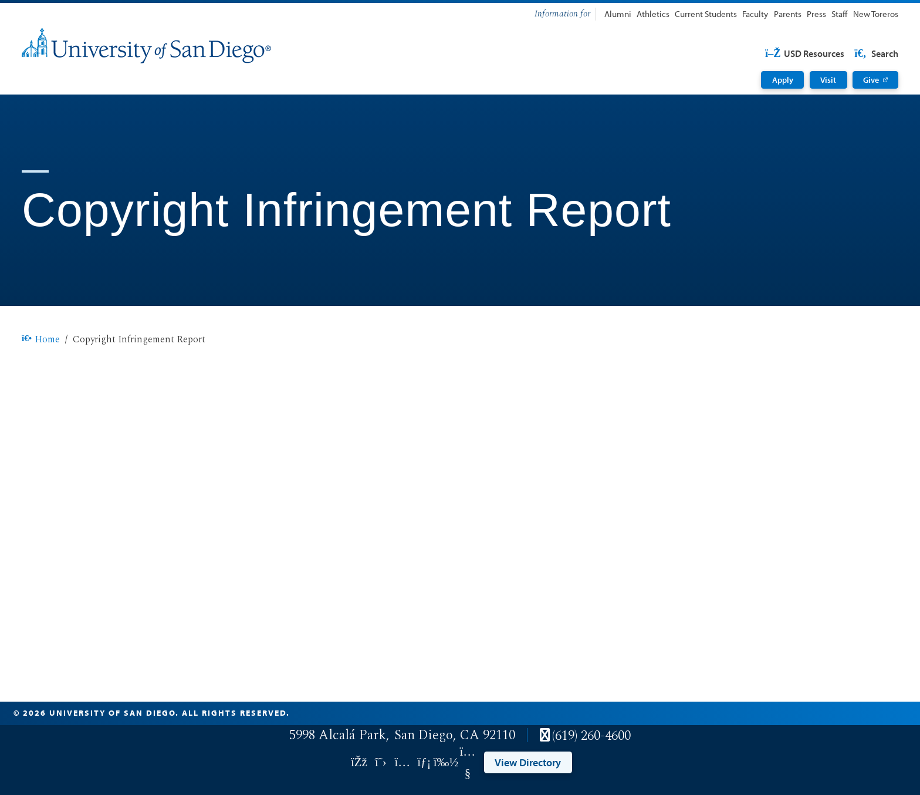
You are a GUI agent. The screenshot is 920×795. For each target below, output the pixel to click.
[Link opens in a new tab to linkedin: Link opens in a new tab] (424, 762)
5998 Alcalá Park (337, 735)
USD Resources (804, 53)
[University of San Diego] (146, 45)
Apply (782, 80)
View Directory (528, 762)
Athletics (653, 13)
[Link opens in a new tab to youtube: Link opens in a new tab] (467, 762)
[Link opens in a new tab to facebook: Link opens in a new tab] (359, 762)
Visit (828, 80)
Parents (787, 13)
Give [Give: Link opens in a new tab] (871, 80)
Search (875, 53)
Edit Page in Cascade (845, 713)
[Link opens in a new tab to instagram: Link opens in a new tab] (402, 762)
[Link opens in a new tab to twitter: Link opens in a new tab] (380, 762)
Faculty (755, 13)
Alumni (617, 13)
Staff (839, 13)
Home (41, 339)
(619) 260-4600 (591, 736)
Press (816, 13)
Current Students (706, 13)
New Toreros (875, 13)
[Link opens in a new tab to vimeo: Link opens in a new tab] (445, 762)
